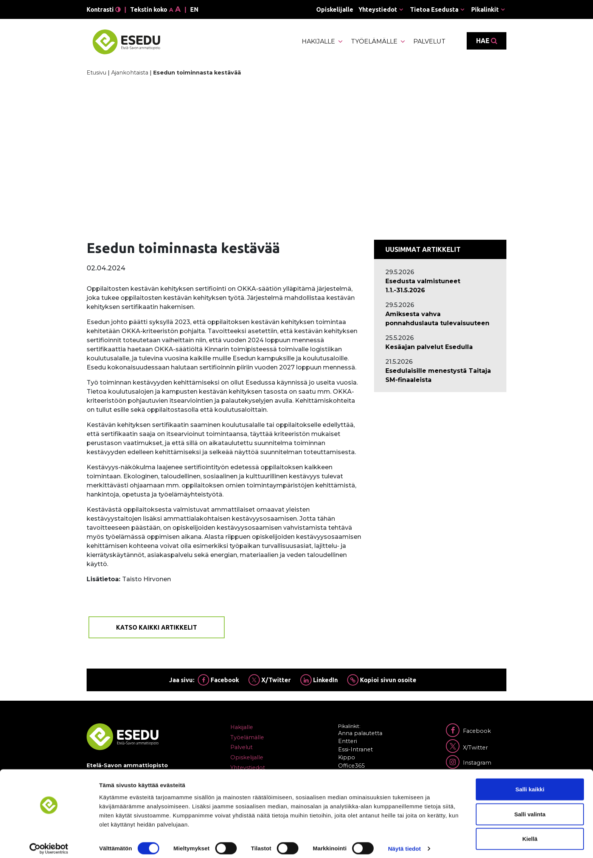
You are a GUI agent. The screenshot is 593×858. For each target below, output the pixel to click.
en (194, 9)
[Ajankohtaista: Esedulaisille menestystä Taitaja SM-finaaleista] (440, 375)
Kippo (346, 757)
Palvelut (429, 41)
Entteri (347, 741)
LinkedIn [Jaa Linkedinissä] (319, 679)
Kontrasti (104, 9)
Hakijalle (322, 41)
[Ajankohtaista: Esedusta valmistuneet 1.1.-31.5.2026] (440, 286)
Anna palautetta (360, 733)
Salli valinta (530, 808)
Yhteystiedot (378, 9)
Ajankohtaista (129, 72)
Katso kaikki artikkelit (156, 627)
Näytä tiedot (404, 843)
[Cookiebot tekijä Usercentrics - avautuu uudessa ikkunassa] (49, 843)
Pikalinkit (485, 9)
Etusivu (96, 72)
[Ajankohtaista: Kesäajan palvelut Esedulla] (440, 347)
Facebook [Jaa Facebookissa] (218, 679)
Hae (486, 41)
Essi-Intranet (355, 749)
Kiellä (529, 833)
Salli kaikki (530, 783)
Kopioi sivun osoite (381, 679)
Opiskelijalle (334, 9)
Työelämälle (378, 41)
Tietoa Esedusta (434, 9)
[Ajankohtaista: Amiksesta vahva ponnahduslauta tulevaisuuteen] (440, 319)
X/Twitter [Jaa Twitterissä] (269, 679)
